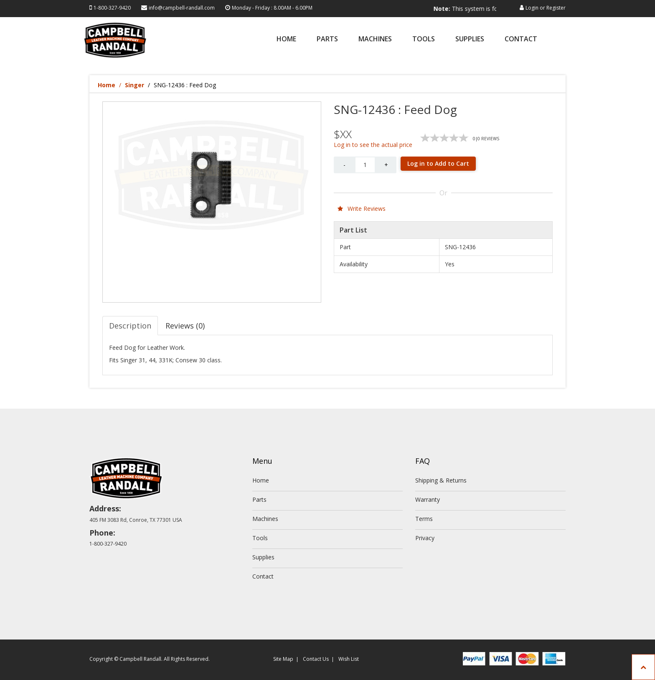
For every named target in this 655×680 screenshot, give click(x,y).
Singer (134, 85)
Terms (424, 519)
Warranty (427, 499)
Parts (327, 39)
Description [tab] (130, 326)
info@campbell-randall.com (182, 7)
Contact (521, 39)
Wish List (348, 658)
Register (556, 7)
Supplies (469, 39)
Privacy (424, 538)
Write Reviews (362, 208)
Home (286, 39)
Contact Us (316, 658)
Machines (375, 39)
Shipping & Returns (441, 480)
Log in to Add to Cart (438, 163)
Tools (423, 39)
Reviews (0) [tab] (185, 326)
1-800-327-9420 (112, 7)
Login (532, 7)
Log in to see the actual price (373, 145)
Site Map (283, 658)
